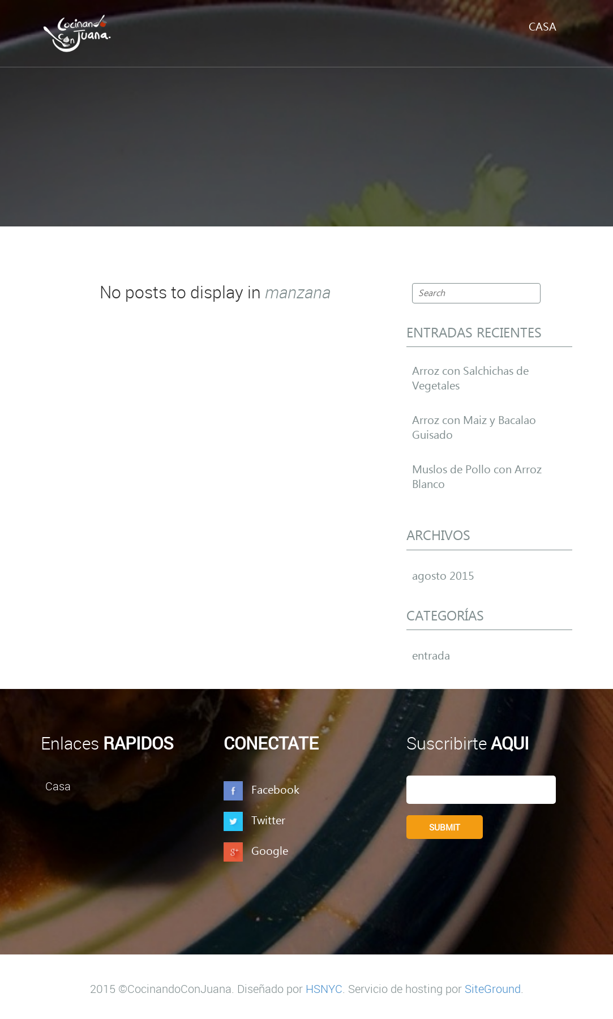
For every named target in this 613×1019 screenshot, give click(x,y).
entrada (431, 656)
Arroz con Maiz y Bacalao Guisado (474, 428)
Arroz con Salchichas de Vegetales (470, 378)
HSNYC (324, 988)
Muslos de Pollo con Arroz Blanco (477, 477)
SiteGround (493, 988)
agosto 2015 (443, 576)
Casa (542, 27)
